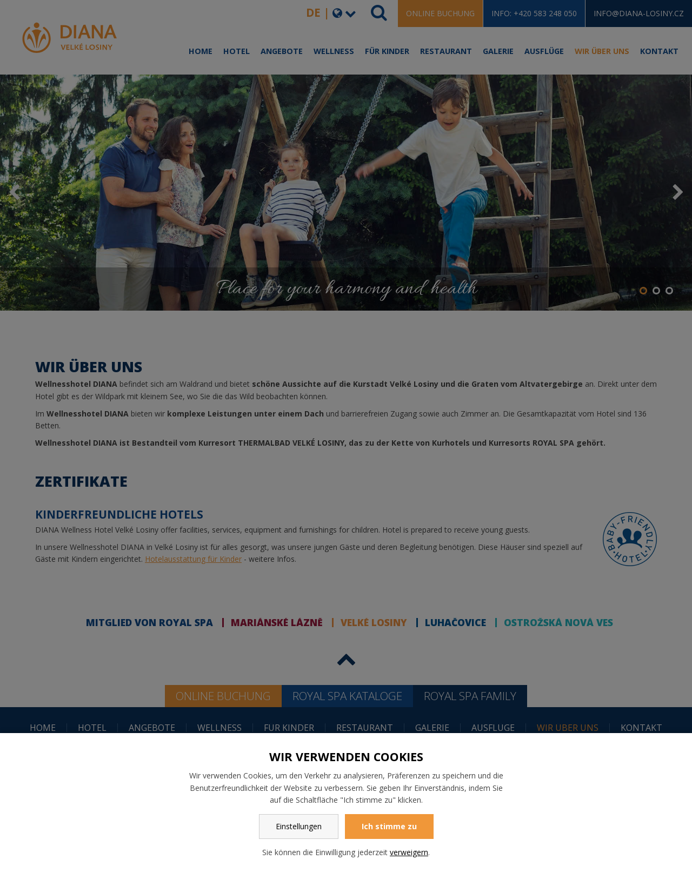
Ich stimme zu (389, 826)
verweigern (409, 852)
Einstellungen (299, 826)
